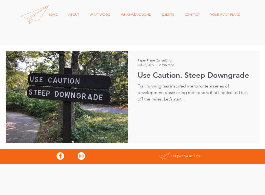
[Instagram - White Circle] (81, 156)
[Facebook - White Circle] (60, 156)
